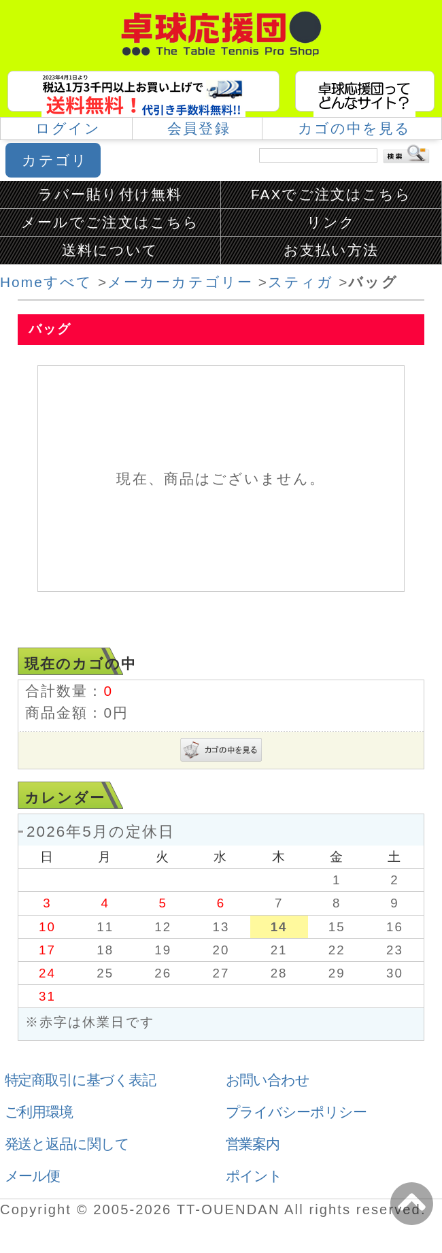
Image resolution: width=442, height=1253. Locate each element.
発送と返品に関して (67, 1144)
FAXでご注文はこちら (331, 194)
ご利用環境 (39, 1112)
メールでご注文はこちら (110, 222)
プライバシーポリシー (296, 1112)
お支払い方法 (331, 250)
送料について (110, 250)
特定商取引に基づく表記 (80, 1080)
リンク (331, 222)
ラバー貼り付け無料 (110, 194)
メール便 (33, 1176)
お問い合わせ (268, 1080)
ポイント (254, 1176)
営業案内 (253, 1144)
